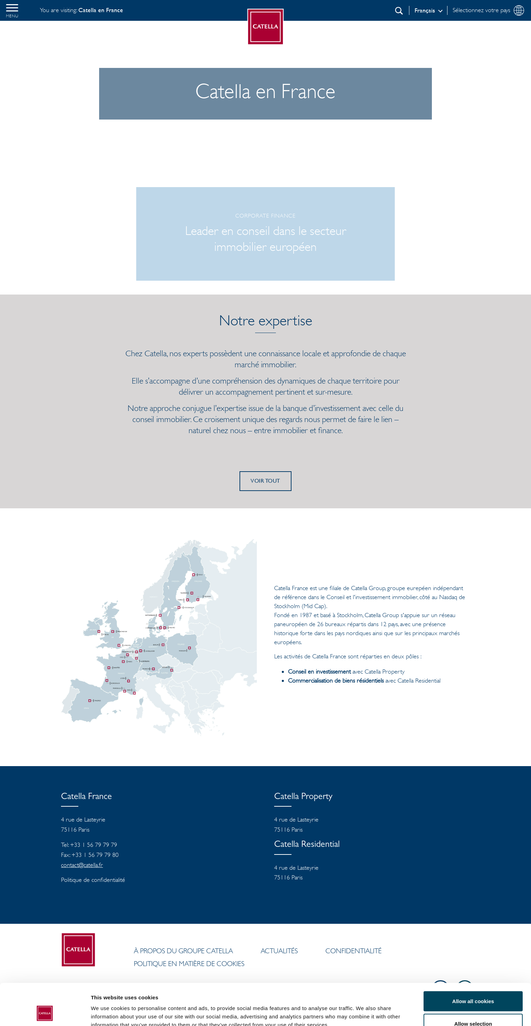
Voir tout (265, 480)
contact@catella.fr (82, 865)
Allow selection (473, 985)
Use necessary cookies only (473, 1007)
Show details (364, 1008)
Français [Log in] (425, 10)
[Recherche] (399, 11)
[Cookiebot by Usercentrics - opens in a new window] (45, 1012)
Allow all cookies (473, 962)
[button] (12, 10)
